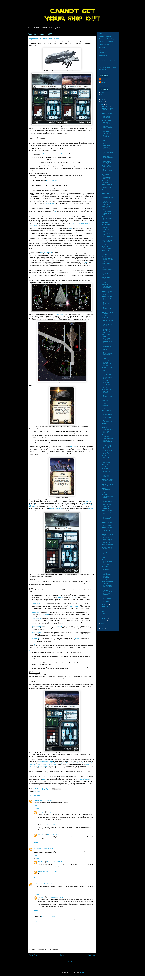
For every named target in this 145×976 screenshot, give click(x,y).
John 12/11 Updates (107, 544)
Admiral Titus (35, 612)
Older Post (91, 955)
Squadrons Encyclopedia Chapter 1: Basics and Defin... (107, 599)
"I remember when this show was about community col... (107, 236)
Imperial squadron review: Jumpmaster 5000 (107, 530)
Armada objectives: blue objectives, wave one (107, 452)
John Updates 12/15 (107, 427)
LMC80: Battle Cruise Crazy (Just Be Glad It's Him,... (107, 340)
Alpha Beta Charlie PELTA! (107, 324)
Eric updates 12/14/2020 (105, 476)
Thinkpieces (102, 58)
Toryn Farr (59, 626)
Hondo (34, 594)
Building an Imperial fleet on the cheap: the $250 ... (107, 441)
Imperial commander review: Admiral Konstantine (107, 353)
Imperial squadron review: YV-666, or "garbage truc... (107, 518)
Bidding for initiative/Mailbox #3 (107, 407)
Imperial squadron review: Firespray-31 (107, 512)
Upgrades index (103, 52)
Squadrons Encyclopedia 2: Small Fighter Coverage (107, 592)
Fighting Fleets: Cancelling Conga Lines (107, 157)
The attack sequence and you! (106, 402)
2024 (102, 94)
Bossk (34, 506)
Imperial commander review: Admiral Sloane (107, 170)
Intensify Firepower (85, 779)
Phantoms (37, 505)
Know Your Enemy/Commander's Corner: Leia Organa (107, 259)
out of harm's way (50, 203)
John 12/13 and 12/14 (106, 465)
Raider (54, 211)
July (103, 609)
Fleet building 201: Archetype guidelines (107, 135)
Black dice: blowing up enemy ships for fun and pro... (107, 369)
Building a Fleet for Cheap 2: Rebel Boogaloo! (107, 548)
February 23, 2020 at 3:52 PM (55, 897)
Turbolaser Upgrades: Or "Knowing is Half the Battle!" (107, 347)
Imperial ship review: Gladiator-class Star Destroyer (107, 536)
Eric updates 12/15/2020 (105, 435)
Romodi (44, 779)
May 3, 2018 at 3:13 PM (46, 800)
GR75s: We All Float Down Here (107, 381)
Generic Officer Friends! (106, 266)
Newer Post (33, 955)
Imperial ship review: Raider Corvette (107, 485)
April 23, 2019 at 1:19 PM (48, 824)
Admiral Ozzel (36, 603)
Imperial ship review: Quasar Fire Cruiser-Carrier (107, 186)
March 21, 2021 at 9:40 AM (48, 916)
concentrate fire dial (58, 200)
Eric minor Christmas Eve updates (106, 203)
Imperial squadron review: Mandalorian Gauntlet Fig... (107, 115)
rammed (70, 228)
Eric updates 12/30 (107, 120)
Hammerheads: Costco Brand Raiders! (106, 226)
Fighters (31, 505)
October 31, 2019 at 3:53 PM (54, 862)
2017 (102, 628)
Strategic (77, 606)
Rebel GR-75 (57, 142)
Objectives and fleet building (106, 39)
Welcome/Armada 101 (105, 36)
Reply (35, 805)
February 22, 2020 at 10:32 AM (44, 884)
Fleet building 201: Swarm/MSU (107, 123)
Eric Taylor (41, 812)
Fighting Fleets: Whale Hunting (106, 247)
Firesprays (88, 501)
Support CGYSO (103, 65)
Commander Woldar (37, 626)
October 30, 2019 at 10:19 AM (45, 848)
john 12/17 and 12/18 (106, 335)
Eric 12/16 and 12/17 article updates (106, 386)
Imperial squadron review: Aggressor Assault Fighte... (107, 524)
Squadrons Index (103, 50)
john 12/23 (105, 222)
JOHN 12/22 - (105, 250)
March (104, 616)
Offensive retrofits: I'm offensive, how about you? (107, 197)
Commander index (104, 44)
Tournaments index (104, 55)
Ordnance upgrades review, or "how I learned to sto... (107, 541)
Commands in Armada (105, 181)
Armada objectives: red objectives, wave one (107, 457)
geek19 (103, 82)
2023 (102, 97)
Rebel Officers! (106, 263)
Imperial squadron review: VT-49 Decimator (107, 298)
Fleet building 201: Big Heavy (107, 130)
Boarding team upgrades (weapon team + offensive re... (107, 176)
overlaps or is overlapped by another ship (51, 153)
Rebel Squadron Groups (106, 556)
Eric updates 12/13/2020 (105, 507)
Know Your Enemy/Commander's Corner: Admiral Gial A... (107, 415)
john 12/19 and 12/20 (106, 277)
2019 (102, 623)
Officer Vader (35, 638)
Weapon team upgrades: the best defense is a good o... (107, 287)
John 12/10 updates (107, 581)
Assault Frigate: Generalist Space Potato (107, 496)
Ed (34, 884)
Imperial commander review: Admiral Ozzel (107, 480)
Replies (37, 808)
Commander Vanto (37, 632)
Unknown (36, 800)
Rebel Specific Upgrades (106, 553)
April (103, 613)
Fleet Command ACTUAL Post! (106, 253)
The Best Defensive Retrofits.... (107, 270)
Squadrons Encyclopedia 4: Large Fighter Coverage (107, 562)
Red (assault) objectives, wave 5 (107, 218)
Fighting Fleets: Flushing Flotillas (107, 162)
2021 (102, 101)
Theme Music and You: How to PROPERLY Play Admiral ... (107, 242)
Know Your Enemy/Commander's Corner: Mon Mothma (107, 471)
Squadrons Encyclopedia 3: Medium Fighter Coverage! (107, 586)
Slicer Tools (73, 446)
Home (62, 955)
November (105, 604)
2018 (102, 626)
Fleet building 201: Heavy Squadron (107, 127)
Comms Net (72, 274)
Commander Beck (37, 618)
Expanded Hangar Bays (55, 508)
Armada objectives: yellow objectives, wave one (107, 447)
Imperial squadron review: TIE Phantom (107, 293)
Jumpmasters (46, 505)
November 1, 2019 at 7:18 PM (49, 871)
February (105, 618)
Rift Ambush (46, 614)
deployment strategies (46, 252)
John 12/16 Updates (107, 410)
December (105, 106)
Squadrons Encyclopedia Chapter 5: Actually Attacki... (107, 569)
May (103, 611)
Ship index (102, 47)
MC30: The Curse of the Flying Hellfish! (107, 431)
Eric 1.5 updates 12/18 (106, 357)
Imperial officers (106, 193)
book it (87, 262)
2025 (102, 92)
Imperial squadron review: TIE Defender (107, 303)
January (104, 620)
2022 (102, 99)
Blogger (82, 972)
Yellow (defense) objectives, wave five (107, 208)
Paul (35, 848)
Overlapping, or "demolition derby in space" (107, 152)
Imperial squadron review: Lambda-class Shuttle (107, 308)
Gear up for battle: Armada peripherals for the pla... (107, 363)
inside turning (59, 314)
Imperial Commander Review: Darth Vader (106, 490)
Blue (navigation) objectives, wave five (107, 213)
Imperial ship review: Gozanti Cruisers (107, 420)
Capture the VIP (54, 605)
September (105, 606)
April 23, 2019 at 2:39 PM (53, 834)
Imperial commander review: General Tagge (107, 396)
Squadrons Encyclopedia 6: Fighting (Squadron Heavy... (107, 576)
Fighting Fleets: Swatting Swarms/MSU (106, 147)
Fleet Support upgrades (105, 424)
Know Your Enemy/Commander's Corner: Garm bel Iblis (107, 502)
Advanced (84, 503)
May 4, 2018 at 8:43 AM (53, 812)
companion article (86, 137)
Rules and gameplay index (106, 41)
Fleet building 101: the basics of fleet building (107, 391)
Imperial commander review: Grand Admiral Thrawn (107, 109)
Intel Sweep (45, 605)
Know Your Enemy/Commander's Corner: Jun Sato (107, 320)
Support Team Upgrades (105, 274)
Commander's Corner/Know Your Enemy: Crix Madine (107, 330)
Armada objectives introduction (107, 461)
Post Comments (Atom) (65, 961)
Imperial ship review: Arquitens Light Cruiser (107, 314)
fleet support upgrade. (52, 180)
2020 (102, 104)
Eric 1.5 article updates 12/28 (106, 165)
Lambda (71, 606)
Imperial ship (36, 791)
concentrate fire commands (45, 761)
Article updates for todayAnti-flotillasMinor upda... (107, 141)
